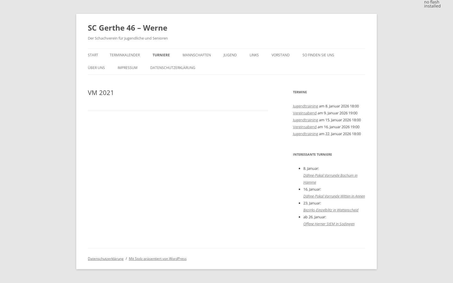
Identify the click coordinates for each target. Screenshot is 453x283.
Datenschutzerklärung (172, 67)
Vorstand (281, 55)
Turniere (161, 55)
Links (254, 55)
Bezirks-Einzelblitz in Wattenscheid (331, 210)
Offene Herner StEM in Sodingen (328, 223)
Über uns (96, 67)
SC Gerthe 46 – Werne (127, 28)
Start (93, 55)
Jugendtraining (305, 106)
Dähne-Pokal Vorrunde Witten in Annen (334, 196)
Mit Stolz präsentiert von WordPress (158, 258)
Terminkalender (125, 55)
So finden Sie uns (318, 55)
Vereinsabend (305, 113)
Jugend (230, 55)
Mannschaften (197, 55)
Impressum (128, 67)
